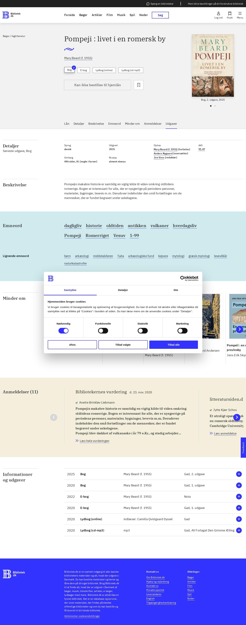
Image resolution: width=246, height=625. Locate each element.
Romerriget (97, 235)
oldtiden (115, 225)
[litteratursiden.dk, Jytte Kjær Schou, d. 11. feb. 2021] (225, 433)
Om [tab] (176, 289)
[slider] (213, 68)
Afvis (72, 344)
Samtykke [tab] (70, 289)
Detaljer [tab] (123, 289)
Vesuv (119, 235)
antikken (137, 225)
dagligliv (73, 225)
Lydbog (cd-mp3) (131, 70)
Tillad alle (174, 344)
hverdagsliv (185, 225)
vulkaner (160, 225)
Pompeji (72, 235)
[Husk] (230, 15)
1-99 (134, 235)
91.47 (201, 149)
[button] (153, 474)
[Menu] (240, 15)
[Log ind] (218, 15)
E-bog (83, 70)
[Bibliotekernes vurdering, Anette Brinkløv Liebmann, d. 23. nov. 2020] (94, 441)
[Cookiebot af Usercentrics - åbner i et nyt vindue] (182, 278)
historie (94, 225)
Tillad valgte (122, 344)
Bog (70, 69)
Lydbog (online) (104, 70)
